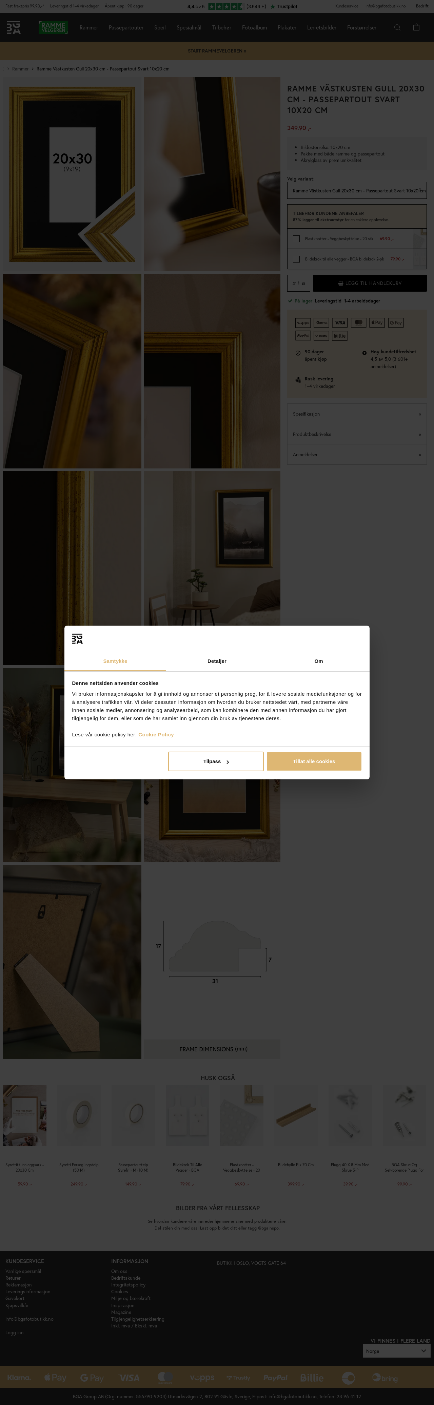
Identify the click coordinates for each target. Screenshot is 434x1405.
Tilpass (216, 761)
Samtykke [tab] (115, 661)
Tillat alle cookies (314, 761)
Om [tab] (318, 661)
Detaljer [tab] (217, 661)
